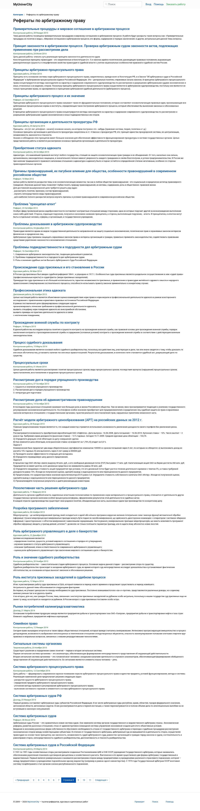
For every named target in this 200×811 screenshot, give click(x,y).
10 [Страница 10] (84, 780)
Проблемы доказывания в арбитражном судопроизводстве (57, 224)
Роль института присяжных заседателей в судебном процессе (59, 577)
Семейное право (25, 623)
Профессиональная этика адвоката (39, 290)
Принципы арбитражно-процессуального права (48, 70)
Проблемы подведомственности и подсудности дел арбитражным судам (67, 247)
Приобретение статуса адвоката (37, 148)
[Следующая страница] (101, 780)
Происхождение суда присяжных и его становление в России (58, 267)
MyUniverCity (33, 802)
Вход (148, 4)
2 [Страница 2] (33, 780)
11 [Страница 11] (90, 780)
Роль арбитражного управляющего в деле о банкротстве (55, 531)
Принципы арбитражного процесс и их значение (49, 96)
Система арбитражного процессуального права (48, 667)
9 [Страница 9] (78, 780)
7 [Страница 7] (58, 780)
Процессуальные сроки (30, 363)
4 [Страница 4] (43, 780)
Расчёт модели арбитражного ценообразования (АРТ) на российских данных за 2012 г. (77, 420)
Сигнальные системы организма (37, 644)
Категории (18, 14)
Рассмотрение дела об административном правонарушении (57, 400)
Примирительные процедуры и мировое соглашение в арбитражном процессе (71, 29)
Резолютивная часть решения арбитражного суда (50, 488)
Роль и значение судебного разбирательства (46, 557)
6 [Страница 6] (53, 780)
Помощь (159, 4)
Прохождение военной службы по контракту (46, 322)
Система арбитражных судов (34, 716)
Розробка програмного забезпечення (40, 508)
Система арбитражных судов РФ (37, 696)
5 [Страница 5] (48, 780)
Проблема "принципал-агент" (34, 204)
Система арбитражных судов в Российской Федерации (54, 745)
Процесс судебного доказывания (37, 342)
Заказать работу (175, 4)
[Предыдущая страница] (22, 780)
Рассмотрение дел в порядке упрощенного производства (55, 380)
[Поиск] (123, 4)
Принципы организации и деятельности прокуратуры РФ (55, 122)
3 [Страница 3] (38, 780)
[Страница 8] (68, 780)
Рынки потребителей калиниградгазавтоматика (48, 606)
